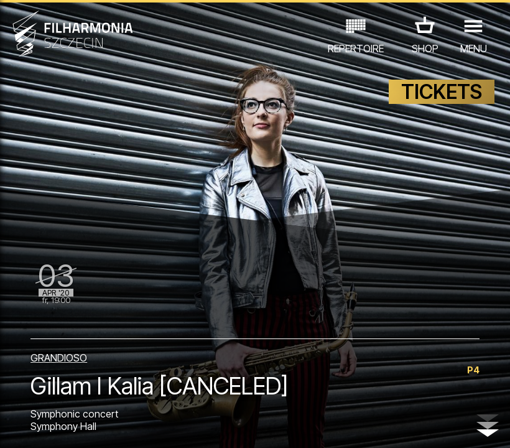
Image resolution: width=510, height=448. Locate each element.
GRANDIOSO (58, 358)
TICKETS (441, 92)
